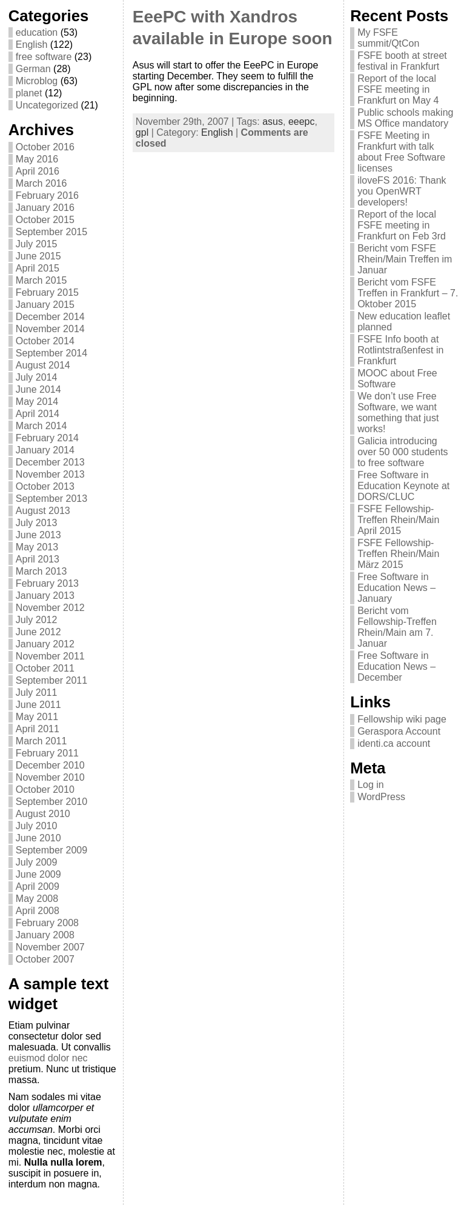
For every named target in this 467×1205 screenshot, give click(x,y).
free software (43, 57)
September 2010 (51, 801)
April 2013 (37, 559)
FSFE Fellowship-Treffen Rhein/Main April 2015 (398, 520)
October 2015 (45, 220)
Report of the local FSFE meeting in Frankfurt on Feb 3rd (401, 225)
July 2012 (37, 620)
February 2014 (47, 438)
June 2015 (38, 256)
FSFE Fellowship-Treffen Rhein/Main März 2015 (398, 554)
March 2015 (41, 280)
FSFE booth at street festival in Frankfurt (402, 61)
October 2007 (45, 959)
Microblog (37, 81)
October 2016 (45, 147)
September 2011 (51, 680)
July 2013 (37, 523)
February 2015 (47, 292)
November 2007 (50, 947)
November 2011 (50, 656)
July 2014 (37, 377)
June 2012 (38, 632)
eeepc (301, 121)
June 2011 (38, 704)
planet (29, 93)
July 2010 (37, 826)
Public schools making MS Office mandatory (405, 118)
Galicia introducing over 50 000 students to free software (402, 452)
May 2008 (37, 898)
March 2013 (41, 571)
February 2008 (47, 923)
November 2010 (50, 777)
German (33, 69)
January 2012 (45, 644)
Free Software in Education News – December (396, 666)
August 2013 (43, 511)
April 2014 (37, 414)
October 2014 (45, 341)
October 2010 (45, 789)
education (37, 32)
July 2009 (37, 862)
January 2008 (45, 935)
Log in (370, 784)
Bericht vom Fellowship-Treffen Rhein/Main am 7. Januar (397, 627)
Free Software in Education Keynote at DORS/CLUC (403, 486)
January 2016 (45, 207)
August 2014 (43, 365)
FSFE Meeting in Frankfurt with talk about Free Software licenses (401, 151)
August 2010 (43, 814)
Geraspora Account (398, 731)
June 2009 (38, 874)
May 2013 (37, 547)
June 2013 (38, 535)
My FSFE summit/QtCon (388, 37)
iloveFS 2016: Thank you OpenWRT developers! (401, 191)
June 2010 (38, 838)
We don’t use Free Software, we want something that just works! (398, 412)
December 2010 (50, 765)
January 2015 (45, 304)
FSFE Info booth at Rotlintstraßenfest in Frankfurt (400, 350)
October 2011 (45, 668)
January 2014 (45, 450)
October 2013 (45, 486)
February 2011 (47, 753)
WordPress (381, 797)
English (31, 44)
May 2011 (37, 717)
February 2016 (47, 195)
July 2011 (37, 692)
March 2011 (41, 741)
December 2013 (50, 462)
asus (272, 121)
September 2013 (51, 498)
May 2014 (37, 401)
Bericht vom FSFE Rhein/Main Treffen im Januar (404, 259)
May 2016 (37, 159)
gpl (142, 132)
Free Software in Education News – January (396, 588)
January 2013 (45, 595)
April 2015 (37, 268)
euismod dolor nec (48, 1058)
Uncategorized (47, 105)
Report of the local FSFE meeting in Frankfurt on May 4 (398, 89)
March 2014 (41, 426)
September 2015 (51, 232)
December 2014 (50, 317)
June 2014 (38, 389)
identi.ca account (393, 743)
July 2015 (37, 244)
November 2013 (50, 474)
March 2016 (41, 183)
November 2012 (50, 607)
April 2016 (37, 171)
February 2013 (47, 583)
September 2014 (51, 353)
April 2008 (37, 911)
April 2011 (37, 729)
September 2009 (51, 850)
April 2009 (37, 886)
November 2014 (50, 329)
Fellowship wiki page (401, 719)
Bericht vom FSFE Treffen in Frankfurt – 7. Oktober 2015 (407, 293)
